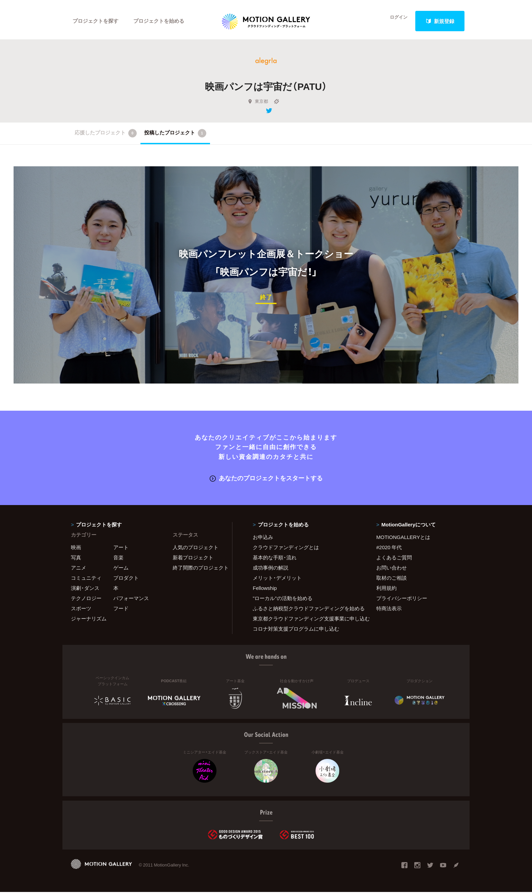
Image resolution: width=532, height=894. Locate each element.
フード (121, 610)
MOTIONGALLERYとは (403, 539)
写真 (76, 559)
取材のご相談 (391, 579)
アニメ (78, 569)
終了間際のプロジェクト (198, 569)
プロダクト (126, 579)
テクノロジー (86, 600)
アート (121, 549)
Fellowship (265, 590)
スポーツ (81, 610)
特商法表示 (389, 610)
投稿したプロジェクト (175, 136)
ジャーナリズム (89, 620)
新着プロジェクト (193, 559)
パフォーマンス (131, 600)
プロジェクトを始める (159, 21)
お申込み (263, 539)
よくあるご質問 (394, 559)
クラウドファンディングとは (286, 549)
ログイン (395, 21)
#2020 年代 (389, 549)
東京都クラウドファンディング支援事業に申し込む (306, 620)
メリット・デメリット (277, 579)
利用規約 (386, 590)
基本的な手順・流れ (275, 559)
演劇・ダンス (85, 590)
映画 (76, 549)
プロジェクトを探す (95, 21)
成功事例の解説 (270, 569)
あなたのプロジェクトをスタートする (266, 480)
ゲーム (121, 569)
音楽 (118, 559)
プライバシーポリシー (401, 600)
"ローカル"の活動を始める (282, 600)
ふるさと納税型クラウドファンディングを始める (306, 610)
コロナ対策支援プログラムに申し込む (296, 630)
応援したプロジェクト (106, 136)
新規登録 (440, 21)
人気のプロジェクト (195, 549)
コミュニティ (86, 579)
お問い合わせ (391, 569)
